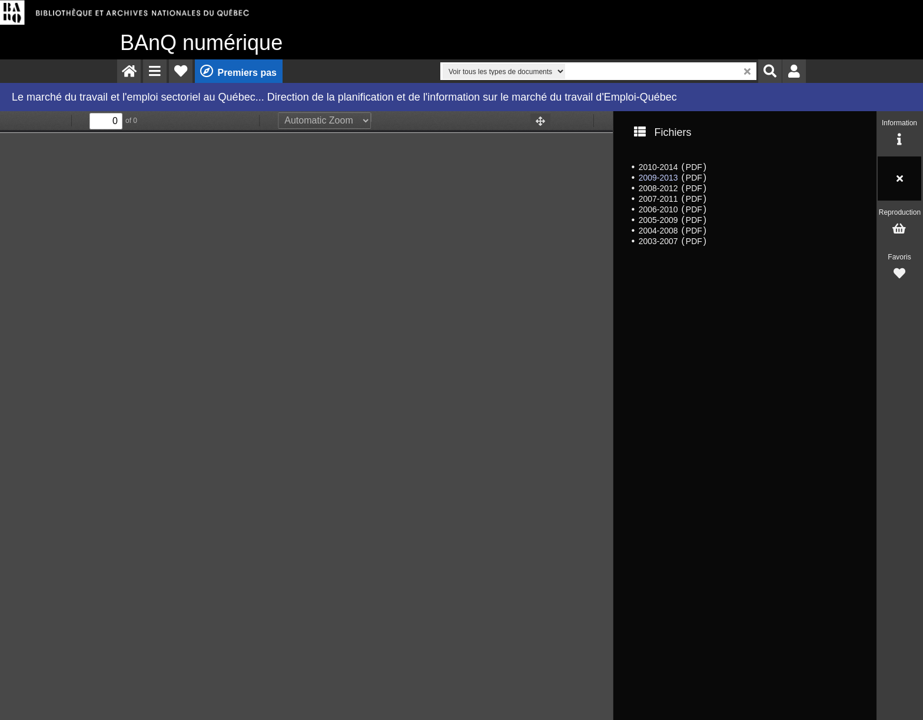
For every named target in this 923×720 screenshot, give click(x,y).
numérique (201, 43)
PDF (694, 167)
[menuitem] (129, 71)
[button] (155, 71)
